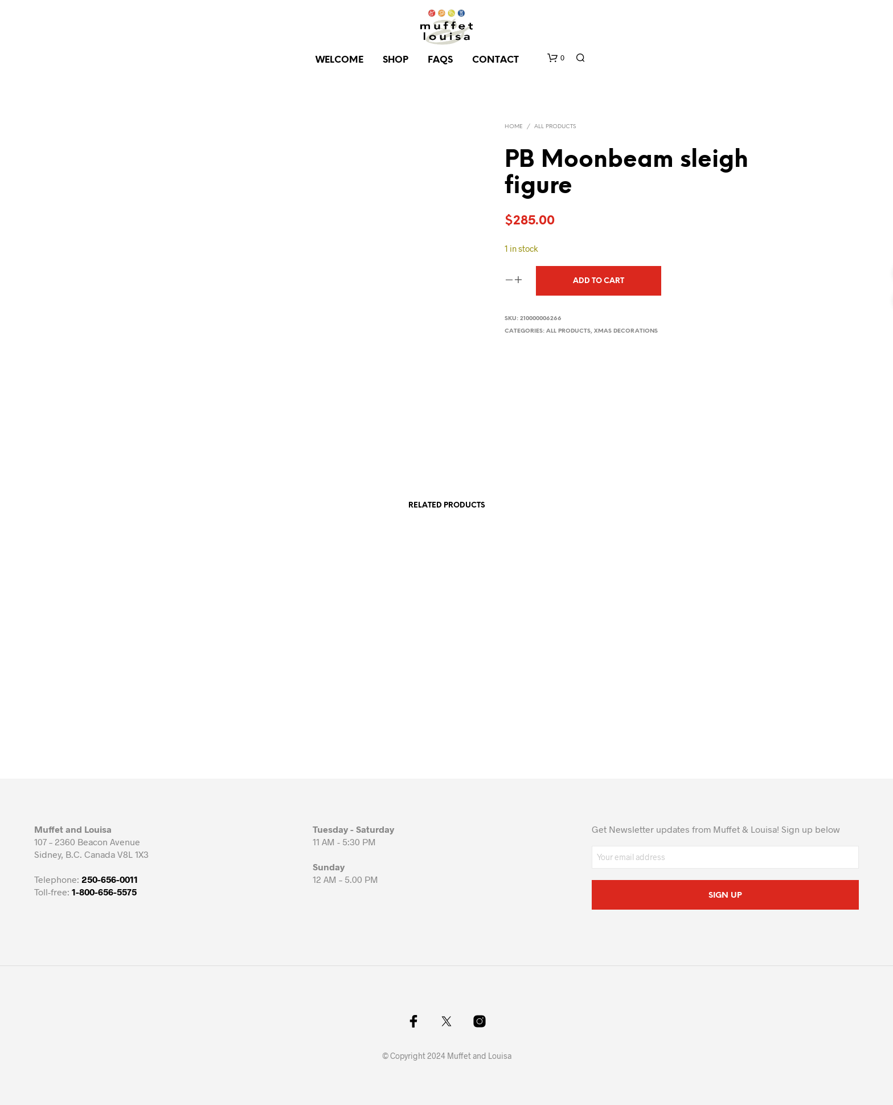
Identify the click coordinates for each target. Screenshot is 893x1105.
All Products (555, 127)
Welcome (339, 60)
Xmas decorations (626, 331)
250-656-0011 (109, 879)
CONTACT (495, 60)
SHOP (395, 60)
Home (514, 127)
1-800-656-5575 (104, 891)
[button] (555, 58)
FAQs (440, 60)
